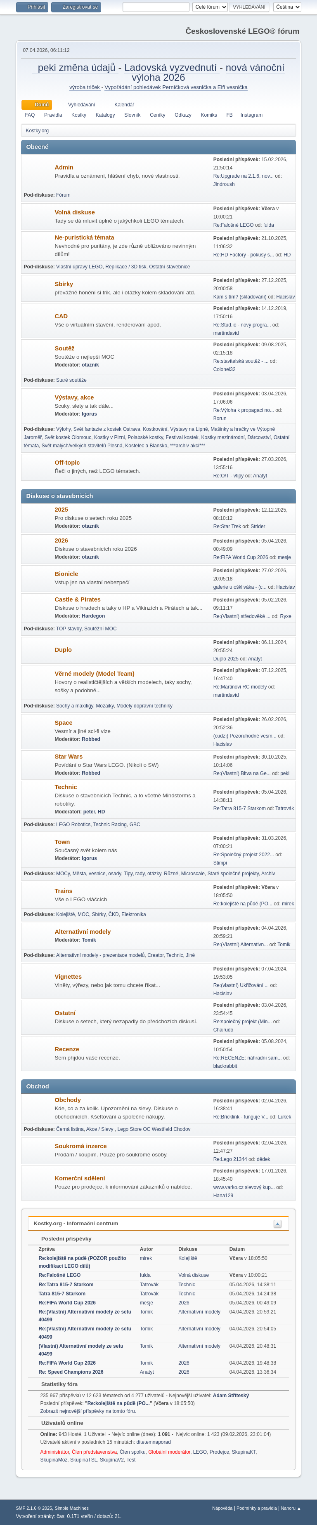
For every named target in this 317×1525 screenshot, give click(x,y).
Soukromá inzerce (80, 1146)
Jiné (190, 955)
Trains (63, 891)
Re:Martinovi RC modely (240, 687)
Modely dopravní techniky (144, 706)
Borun (220, 418)
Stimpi (220, 863)
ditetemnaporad (154, 1442)
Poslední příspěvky (62, 1239)
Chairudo (223, 1030)
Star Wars (68, 756)
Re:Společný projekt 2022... (243, 855)
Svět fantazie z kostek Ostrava (106, 429)
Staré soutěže (71, 380)
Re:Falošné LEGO (233, 225)
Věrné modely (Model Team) (94, 673)
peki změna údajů (75, 67)
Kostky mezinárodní (223, 437)
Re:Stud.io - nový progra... (242, 325)
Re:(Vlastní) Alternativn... (240, 944)
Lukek (284, 1117)
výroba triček (85, 87)
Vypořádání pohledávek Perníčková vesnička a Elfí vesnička (175, 87)
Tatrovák (284, 808)
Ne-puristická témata (84, 237)
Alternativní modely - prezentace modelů (100, 955)
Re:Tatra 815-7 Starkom (239, 808)
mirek (288, 904)
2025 (61, 509)
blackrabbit (225, 1066)
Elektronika (133, 914)
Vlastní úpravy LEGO (79, 267)
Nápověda (222, 1508)
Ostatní (65, 1013)
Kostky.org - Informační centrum (75, 1223)
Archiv (268, 873)
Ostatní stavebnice (169, 267)
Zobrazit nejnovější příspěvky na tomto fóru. (88, 1411)
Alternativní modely (82, 931)
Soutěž (64, 348)
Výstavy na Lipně (189, 429)
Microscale (193, 873)
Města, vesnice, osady (97, 873)
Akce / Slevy (100, 1129)
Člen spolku (133, 1452)
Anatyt (260, 476)
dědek (263, 1159)
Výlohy (63, 429)
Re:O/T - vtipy (228, 476)
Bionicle (66, 574)
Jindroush (224, 184)
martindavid (226, 333)
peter (89, 812)
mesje (284, 557)
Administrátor (54, 1452)
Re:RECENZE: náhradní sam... (247, 1058)
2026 (61, 540)
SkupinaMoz (53, 1460)
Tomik (89, 940)
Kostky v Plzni (109, 437)
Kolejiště (65, 914)
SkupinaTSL (83, 1460)
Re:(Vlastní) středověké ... (242, 616)
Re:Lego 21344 (230, 1159)
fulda (268, 225)
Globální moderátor (169, 1452)
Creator (155, 955)
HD (287, 255)
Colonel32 (224, 369)
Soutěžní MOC (100, 629)
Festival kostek (182, 437)
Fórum (63, 195)
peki (284, 773)
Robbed (91, 739)
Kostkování (155, 429)
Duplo (63, 649)
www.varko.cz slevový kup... (244, 1187)
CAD (61, 316)
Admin (63, 167)
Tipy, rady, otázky (142, 873)
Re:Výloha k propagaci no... (243, 410)
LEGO (200, 1452)
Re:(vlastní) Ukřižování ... (241, 985)
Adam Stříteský (231, 1395)
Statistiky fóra (55, 1384)
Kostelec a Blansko (146, 446)
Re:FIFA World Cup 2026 (240, 557)
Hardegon (93, 616)
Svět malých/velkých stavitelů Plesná (82, 446)
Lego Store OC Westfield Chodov (154, 1129)
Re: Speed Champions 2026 (70, 1372)
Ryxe (285, 616)
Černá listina (70, 1129)
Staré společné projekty (233, 873)
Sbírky (63, 284)
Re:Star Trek (227, 526)
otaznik (90, 365)
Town (62, 842)
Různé (171, 873)
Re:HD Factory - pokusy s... (243, 255)
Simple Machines (72, 1508)
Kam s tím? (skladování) (240, 297)
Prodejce (219, 1452)
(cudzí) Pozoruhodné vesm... (245, 736)
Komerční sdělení (79, 1178)
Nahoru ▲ (291, 1508)
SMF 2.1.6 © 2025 (34, 1508)
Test (130, 1460)
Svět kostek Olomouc (68, 437)
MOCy (63, 873)
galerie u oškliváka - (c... (240, 587)
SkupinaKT (243, 1452)
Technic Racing (110, 824)
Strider (258, 526)
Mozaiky (105, 706)
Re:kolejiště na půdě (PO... (242, 904)
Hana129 (223, 1195)
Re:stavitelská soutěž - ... (241, 361)
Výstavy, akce (74, 397)
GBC (135, 824)
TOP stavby (68, 629)
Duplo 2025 (226, 659)
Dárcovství (259, 437)
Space (63, 722)
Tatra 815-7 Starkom (61, 1294)
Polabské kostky (145, 437)
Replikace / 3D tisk (125, 267)
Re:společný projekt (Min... (242, 1021)
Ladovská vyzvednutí (172, 67)
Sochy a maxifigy (74, 706)
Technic (65, 787)
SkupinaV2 (112, 1460)
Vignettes (68, 976)
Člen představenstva (94, 1452)
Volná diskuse (74, 212)
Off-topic (67, 462)
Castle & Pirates (77, 599)
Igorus (89, 414)
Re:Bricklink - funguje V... (240, 1117)
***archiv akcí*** (187, 446)
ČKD (113, 914)
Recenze (66, 1049)
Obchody (67, 1100)
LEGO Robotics (73, 824)
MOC (83, 914)
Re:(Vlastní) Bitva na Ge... (242, 773)
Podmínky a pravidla (257, 1508)
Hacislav (285, 297)
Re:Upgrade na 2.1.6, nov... (243, 176)
